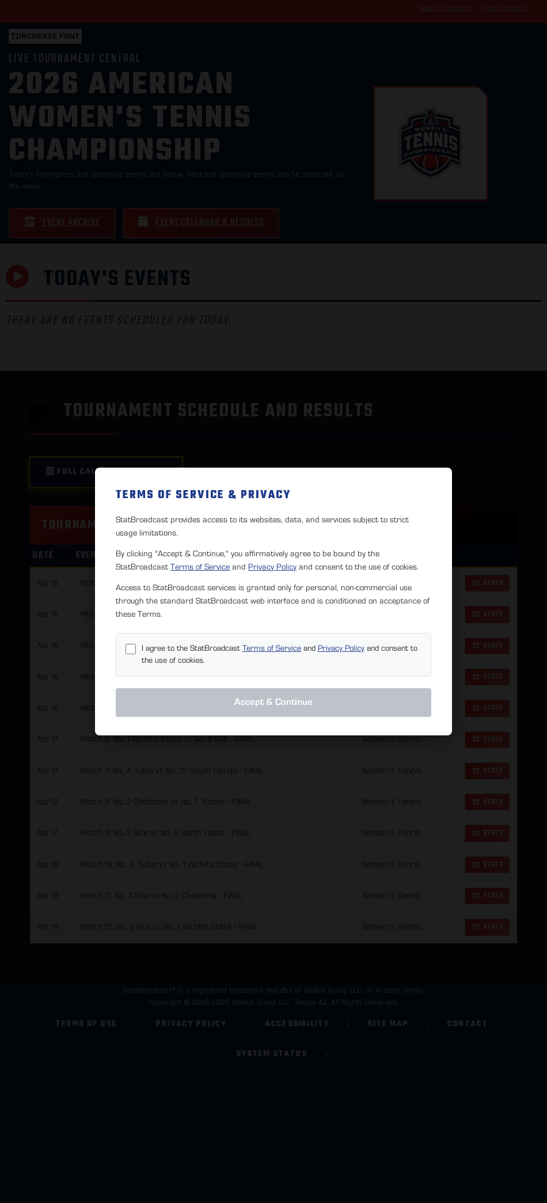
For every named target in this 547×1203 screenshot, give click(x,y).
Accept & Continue (273, 702)
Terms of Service (200, 567)
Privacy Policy (272, 567)
